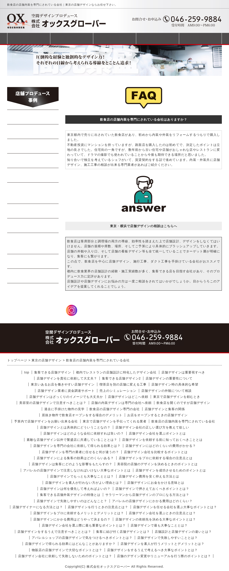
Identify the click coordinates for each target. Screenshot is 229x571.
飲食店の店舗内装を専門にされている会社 (183, 421)
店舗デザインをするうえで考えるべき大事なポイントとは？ (152, 550)
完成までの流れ (114, 38)
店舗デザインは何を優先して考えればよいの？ (75, 488)
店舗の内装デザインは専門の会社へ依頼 (121, 403)
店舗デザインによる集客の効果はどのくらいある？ (75, 458)
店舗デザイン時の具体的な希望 (174, 384)
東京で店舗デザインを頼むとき (176, 396)
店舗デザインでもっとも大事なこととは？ (82, 476)
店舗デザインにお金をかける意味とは (155, 482)
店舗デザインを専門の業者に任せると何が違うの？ (80, 452)
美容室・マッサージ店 (33, 243)
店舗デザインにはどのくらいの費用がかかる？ (160, 445)
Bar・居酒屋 (33, 160)
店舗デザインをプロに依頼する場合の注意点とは (156, 458)
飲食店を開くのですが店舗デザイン (183, 403)
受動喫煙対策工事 (33, 275)
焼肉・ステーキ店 (33, 146)
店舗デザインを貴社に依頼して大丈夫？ (67, 378)
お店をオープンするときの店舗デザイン (157, 415)
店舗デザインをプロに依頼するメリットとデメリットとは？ (78, 513)
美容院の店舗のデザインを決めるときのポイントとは (157, 464)
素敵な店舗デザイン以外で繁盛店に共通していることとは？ (72, 439)
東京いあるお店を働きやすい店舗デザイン (63, 384)
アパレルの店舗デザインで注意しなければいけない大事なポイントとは (77, 470)
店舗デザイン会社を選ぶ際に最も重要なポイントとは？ (84, 525)
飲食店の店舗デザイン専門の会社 (114, 409)
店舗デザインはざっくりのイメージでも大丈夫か (66, 396)
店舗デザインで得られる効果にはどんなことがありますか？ (70, 543)
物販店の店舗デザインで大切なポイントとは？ (67, 550)
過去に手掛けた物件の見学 (64, 409)
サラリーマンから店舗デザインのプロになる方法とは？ (147, 494)
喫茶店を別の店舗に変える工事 (123, 384)
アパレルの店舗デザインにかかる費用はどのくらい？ (152, 501)
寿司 (33, 175)
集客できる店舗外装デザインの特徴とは (70, 494)
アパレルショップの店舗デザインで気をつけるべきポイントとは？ (82, 537)
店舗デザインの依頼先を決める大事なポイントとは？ (155, 519)
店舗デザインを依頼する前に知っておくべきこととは (162, 439)
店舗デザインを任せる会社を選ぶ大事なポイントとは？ (175, 507)
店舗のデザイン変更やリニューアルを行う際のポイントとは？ (164, 556)
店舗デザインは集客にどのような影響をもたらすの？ (72, 464)
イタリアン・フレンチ (33, 193)
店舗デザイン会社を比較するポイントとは (156, 452)
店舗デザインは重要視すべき (183, 372)
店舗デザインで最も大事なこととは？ (159, 525)
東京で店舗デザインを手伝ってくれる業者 (114, 421)
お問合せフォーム (200, 38)
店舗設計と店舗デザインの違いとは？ (183, 531)
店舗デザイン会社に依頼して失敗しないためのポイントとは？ (65, 556)
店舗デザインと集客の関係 (165, 409)
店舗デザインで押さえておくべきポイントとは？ (152, 488)
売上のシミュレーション (118, 390)
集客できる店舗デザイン (52, 372)
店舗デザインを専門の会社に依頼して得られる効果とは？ (77, 445)
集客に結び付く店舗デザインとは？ (123, 531)
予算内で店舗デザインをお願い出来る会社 (46, 421)
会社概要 (157, 38)
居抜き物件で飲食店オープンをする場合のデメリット (82, 415)
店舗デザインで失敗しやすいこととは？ (167, 537)
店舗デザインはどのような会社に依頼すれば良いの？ (83, 433)
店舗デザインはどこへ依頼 (128, 396)
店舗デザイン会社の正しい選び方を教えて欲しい (152, 427)
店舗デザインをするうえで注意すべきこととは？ (54, 531)
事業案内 (72, 38)
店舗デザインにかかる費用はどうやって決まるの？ (71, 519)
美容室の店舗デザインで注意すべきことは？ (52, 403)
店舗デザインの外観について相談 (166, 390)
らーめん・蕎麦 (33, 117)
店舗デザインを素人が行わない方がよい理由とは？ (83, 482)
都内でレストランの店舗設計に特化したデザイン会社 (116, 372)
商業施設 (33, 261)
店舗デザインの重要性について (169, 378)
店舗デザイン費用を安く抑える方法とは (149, 476)
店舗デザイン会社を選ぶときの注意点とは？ (162, 513)
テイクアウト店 (33, 225)
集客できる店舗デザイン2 (121, 378)
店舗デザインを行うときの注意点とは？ (98, 507)
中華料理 (33, 131)
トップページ (29, 38)
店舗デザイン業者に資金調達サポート (66, 390)
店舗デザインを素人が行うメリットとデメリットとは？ (162, 543)
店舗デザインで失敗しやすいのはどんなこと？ (72, 501)
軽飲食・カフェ (33, 211)
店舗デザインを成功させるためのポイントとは (171, 470)
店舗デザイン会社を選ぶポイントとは (157, 433)
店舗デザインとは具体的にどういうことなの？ (75, 427)
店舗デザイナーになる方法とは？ (38, 507)
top (26, 372)
